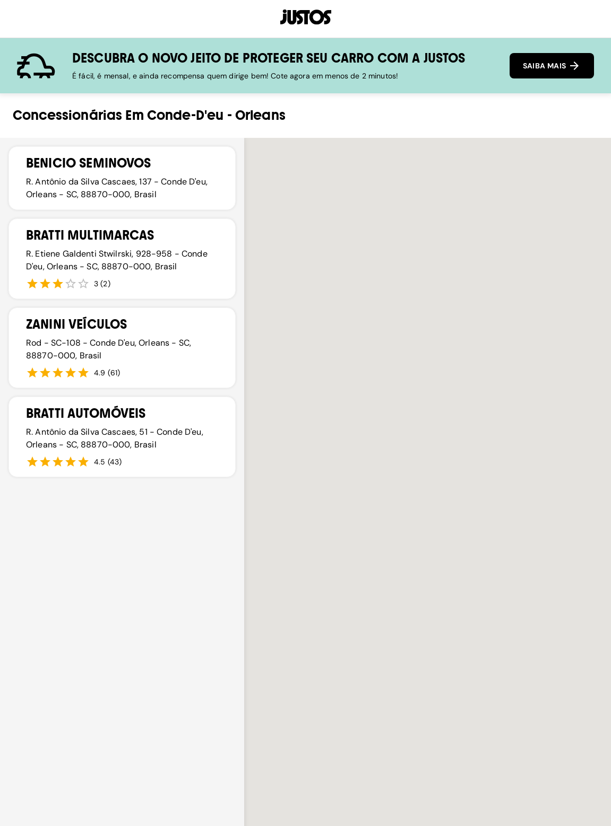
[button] (343, 390)
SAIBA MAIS (551, 66)
